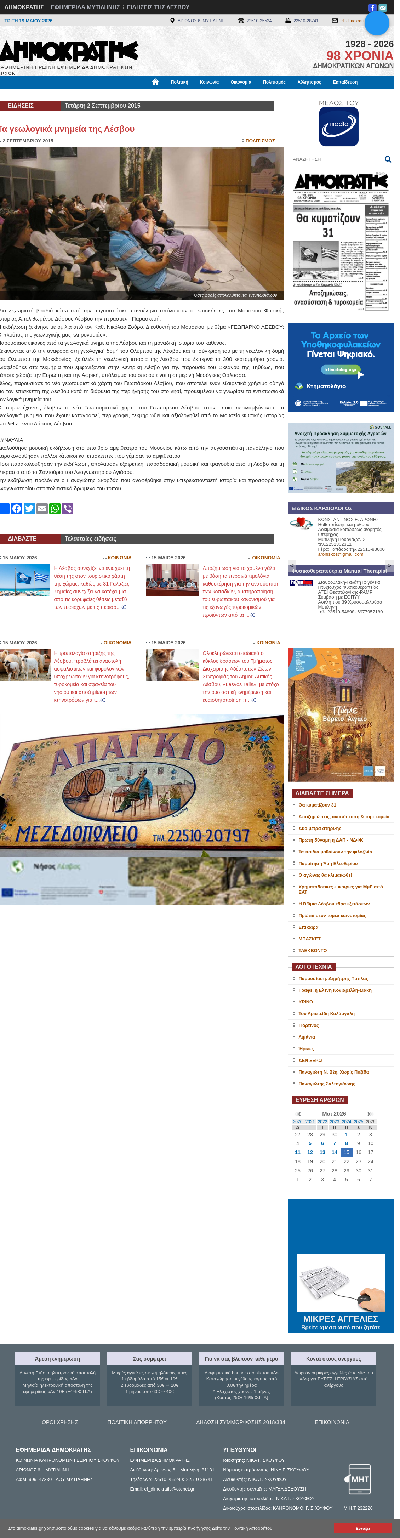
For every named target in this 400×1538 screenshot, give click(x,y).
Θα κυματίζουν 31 (317, 805)
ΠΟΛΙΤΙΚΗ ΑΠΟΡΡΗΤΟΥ (137, 1422)
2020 (298, 1121)
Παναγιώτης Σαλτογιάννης (327, 1083)
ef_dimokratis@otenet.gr (364, 20)
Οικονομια (266, 557)
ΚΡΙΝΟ (306, 1002)
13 (322, 1152)
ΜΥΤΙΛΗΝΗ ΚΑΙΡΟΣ (341, 1227)
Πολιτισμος (260, 140)
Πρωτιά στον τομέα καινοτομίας (332, 915)
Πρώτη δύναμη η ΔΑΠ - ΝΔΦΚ (331, 840)
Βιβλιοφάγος (88, 94)
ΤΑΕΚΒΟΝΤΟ (313, 950)
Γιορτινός (309, 1025)
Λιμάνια (307, 1037)
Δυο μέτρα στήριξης (320, 828)
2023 (334, 1121)
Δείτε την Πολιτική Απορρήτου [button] (242, 1528)
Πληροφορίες (202, 94)
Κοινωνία (209, 82)
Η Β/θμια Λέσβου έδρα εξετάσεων (334, 903)
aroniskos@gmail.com (341, 554)
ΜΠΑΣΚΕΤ (310, 939)
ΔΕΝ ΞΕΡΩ (310, 1060)
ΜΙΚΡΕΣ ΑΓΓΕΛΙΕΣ (341, 1317)
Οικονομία (241, 82)
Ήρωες (306, 1048)
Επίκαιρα (309, 927)
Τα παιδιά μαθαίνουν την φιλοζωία (335, 851)
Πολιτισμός (274, 82)
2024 (347, 1121)
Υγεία (117, 94)
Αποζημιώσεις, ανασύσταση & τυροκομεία (344, 816)
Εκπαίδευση (345, 82)
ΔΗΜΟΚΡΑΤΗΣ (24, 7)
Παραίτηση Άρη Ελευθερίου (328, 863)
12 (310, 1152)
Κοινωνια (120, 557)
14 (334, 1152)
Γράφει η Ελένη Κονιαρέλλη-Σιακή (335, 990)
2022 (322, 1121)
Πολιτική (179, 82)
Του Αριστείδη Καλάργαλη (327, 1013)
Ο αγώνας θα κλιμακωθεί (325, 875)
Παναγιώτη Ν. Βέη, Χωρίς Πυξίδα (334, 1072)
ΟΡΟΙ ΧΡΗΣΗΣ (60, 1422)
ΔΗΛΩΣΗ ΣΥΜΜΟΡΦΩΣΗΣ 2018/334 (240, 1422)
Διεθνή (170, 94)
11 (298, 1152)
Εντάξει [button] (363, 1528)
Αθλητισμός (309, 82)
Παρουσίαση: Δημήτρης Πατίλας (333, 978)
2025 (359, 1121)
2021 (310, 1121)
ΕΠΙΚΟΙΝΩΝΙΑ (332, 1422)
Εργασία (54, 94)
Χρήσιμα (143, 94)
